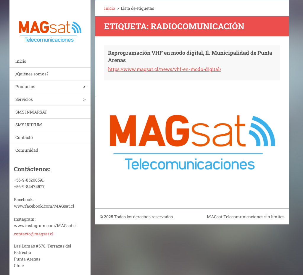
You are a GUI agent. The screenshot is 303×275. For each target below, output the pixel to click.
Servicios (24, 99)
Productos (25, 86)
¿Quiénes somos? (32, 74)
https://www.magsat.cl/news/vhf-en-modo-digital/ (164, 69)
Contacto (24, 137)
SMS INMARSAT (31, 112)
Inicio (20, 61)
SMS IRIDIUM (28, 124)
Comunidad (26, 150)
